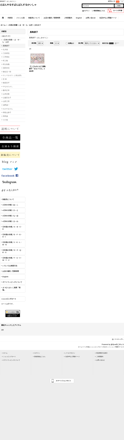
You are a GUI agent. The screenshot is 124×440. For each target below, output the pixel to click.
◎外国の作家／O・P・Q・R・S (12, 251)
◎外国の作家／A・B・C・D (12, 228)
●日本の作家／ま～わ (10, 221)
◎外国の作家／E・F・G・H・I (12, 236)
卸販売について (8, 199)
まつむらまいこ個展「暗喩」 (11, 289)
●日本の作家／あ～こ (10, 205)
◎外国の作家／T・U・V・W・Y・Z (12, 259)
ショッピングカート (9, 356)
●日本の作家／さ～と (10, 210)
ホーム (5, 353)
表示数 (34, 43)
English (5, 277)
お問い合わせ (100, 360)
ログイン (87, 10)
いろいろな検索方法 (9, 266)
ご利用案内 (99, 356)
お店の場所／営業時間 (10, 271)
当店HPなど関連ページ (72, 356)
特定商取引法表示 (101, 353)
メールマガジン (70, 353)
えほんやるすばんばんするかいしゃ (18, 4)
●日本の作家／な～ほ (10, 216)
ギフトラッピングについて (12, 282)
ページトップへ (118, 339)
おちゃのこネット (117, 344)
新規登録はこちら (99, 10)
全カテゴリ (6, 36)
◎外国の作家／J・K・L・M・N (12, 243)
